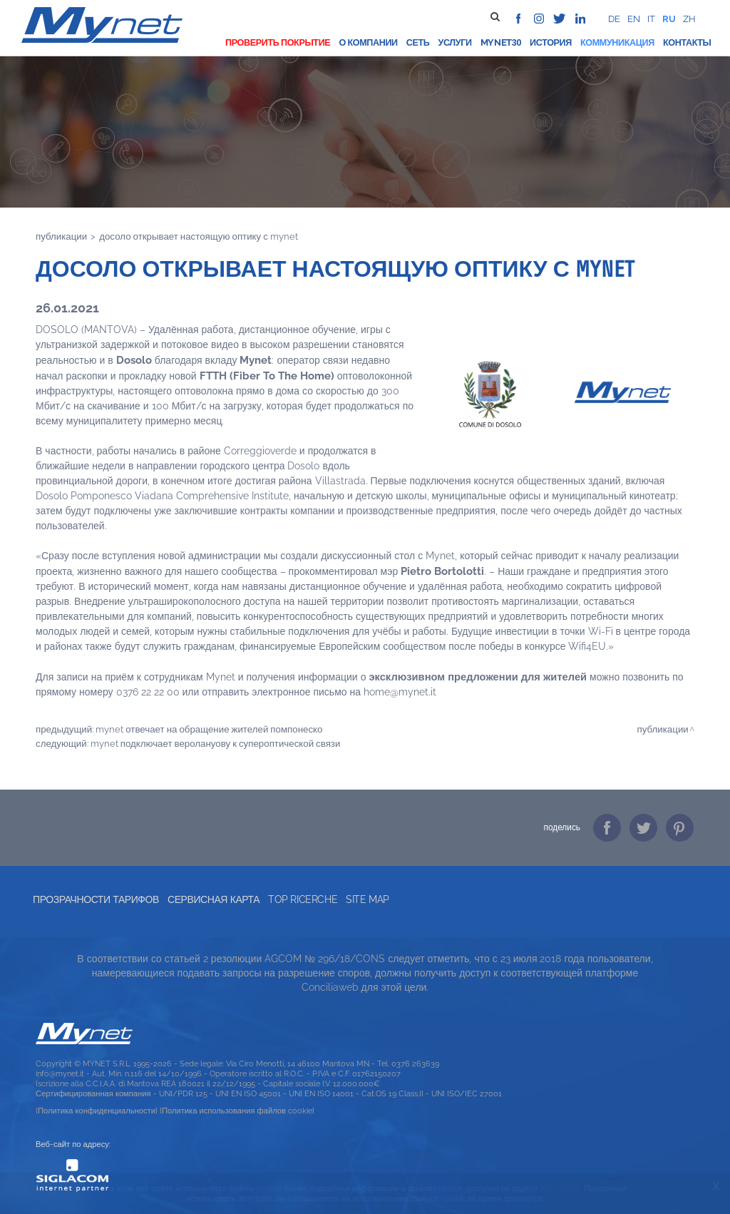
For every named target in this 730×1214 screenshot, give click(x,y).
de (614, 19)
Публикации (61, 236)
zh (689, 19)
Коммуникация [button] (617, 42)
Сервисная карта (213, 899)
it (651, 19)
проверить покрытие (277, 42)
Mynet (496, 42)
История (551, 42)
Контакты (687, 42)
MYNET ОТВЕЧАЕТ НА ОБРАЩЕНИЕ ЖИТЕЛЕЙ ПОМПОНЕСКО (209, 729)
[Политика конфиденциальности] (97, 1111)
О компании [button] (368, 42)
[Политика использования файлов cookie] (237, 1111)
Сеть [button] (418, 42)
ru (669, 19)
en (633, 19)
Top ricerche (302, 899)
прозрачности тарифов (96, 899)
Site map (367, 899)
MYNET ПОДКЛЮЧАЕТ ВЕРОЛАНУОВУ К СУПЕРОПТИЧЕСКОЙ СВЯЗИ (216, 743)
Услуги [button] (454, 42)
